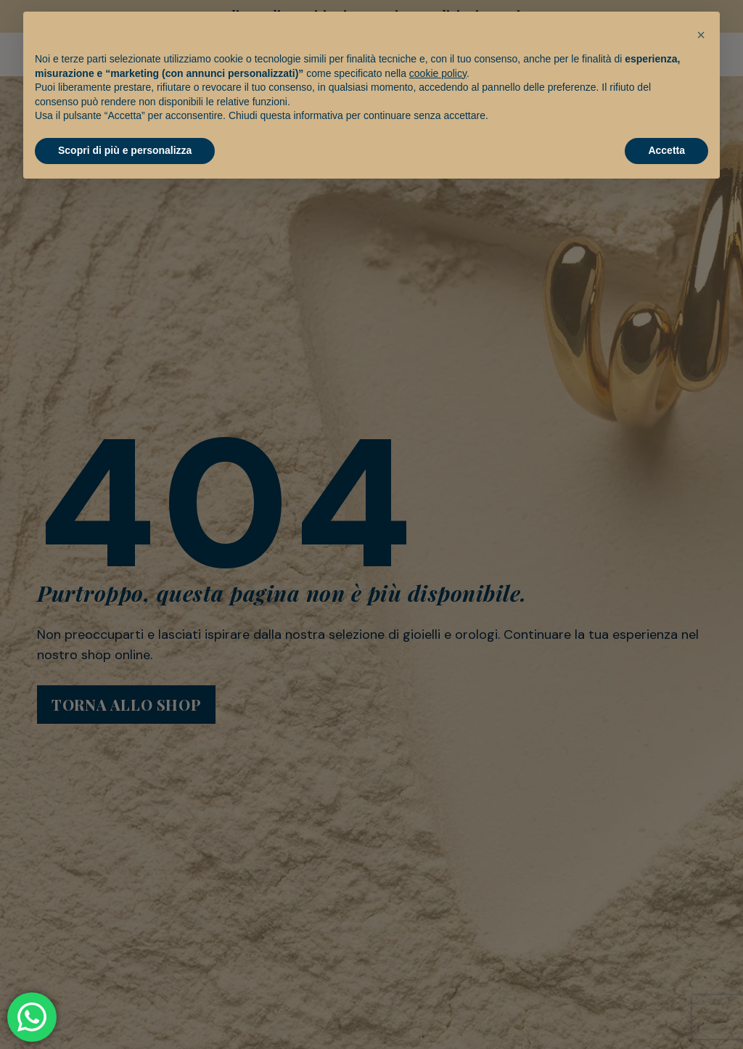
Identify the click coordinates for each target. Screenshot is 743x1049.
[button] (701, 34)
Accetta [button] (666, 150)
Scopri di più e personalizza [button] (125, 150)
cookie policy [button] (438, 73)
